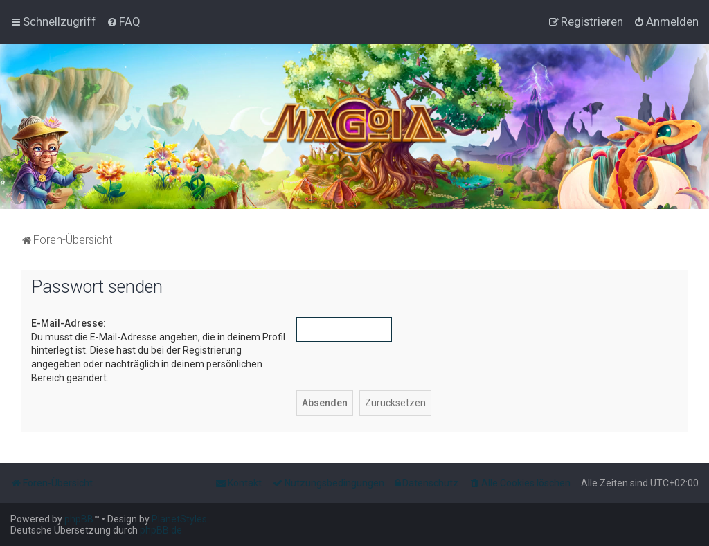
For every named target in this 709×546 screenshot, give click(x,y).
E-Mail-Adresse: (68, 323)
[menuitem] (124, 21)
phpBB (78, 519)
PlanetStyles (179, 519)
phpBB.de (161, 530)
